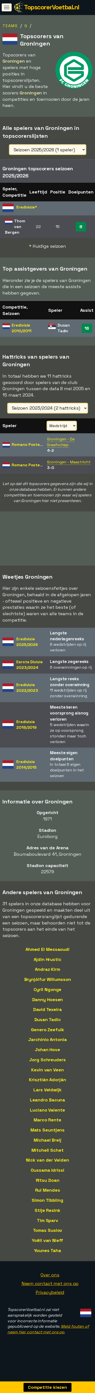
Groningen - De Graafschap (61, 441)
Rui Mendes (47, 1198)
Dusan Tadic (47, 1027)
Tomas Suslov (47, 1238)
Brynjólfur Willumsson (47, 987)
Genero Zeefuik (47, 1037)
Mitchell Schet (47, 1157)
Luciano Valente (47, 1117)
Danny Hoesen (47, 1007)
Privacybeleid (50, 1300)
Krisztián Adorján (47, 1087)
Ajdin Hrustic (47, 967)
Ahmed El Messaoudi (47, 957)
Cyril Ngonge (48, 997)
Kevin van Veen (47, 1077)
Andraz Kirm (47, 977)
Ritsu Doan (47, 1188)
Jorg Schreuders (47, 1067)
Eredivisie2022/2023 (27, 695)
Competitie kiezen (47, 1387)
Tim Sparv (47, 1228)
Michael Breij (47, 1147)
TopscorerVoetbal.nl (51, 7)
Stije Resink (47, 1218)
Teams (10, 25)
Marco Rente (47, 1127)
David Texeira (47, 1017)
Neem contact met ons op (50, 1291)
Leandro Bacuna (47, 1107)
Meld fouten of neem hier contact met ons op (48, 1336)
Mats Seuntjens (47, 1137)
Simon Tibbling (47, 1208)
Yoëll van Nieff (47, 1248)
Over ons (50, 1282)
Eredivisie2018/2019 (26, 732)
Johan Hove (47, 1057)
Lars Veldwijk (47, 1097)
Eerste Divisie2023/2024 (29, 672)
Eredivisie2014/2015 (26, 772)
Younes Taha (47, 1258)
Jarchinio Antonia (47, 1047)
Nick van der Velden (47, 1167)
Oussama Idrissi (47, 1178)
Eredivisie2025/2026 (27, 649)
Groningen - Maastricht (69, 462)
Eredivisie (21, 328)
